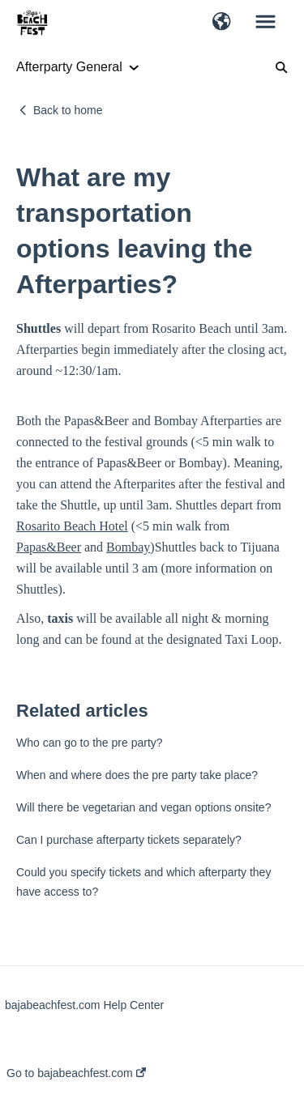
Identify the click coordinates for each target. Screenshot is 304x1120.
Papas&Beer (48, 547)
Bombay (128, 547)
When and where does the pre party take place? (137, 775)
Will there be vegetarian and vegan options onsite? (143, 807)
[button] (221, 22)
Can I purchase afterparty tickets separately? (129, 839)
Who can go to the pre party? (89, 742)
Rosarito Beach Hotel (72, 526)
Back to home (68, 110)
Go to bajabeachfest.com (76, 1073)
